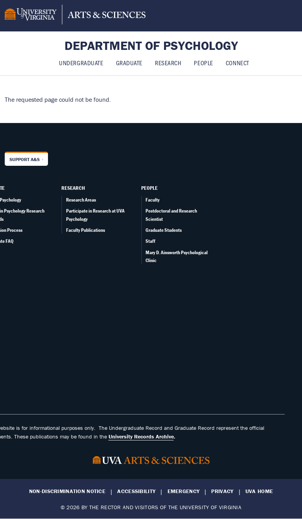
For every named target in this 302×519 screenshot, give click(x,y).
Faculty (152, 199)
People (203, 63)
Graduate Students (163, 230)
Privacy (222, 491)
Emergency (184, 491)
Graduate (129, 63)
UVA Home (259, 491)
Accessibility (136, 491)
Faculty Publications (85, 230)
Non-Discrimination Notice (67, 491)
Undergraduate (81, 63)
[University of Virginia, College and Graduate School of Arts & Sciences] (75, 16)
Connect (237, 63)
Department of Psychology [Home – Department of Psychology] (151, 45)
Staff (150, 241)
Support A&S (24, 159)
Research (168, 63)
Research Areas (81, 199)
